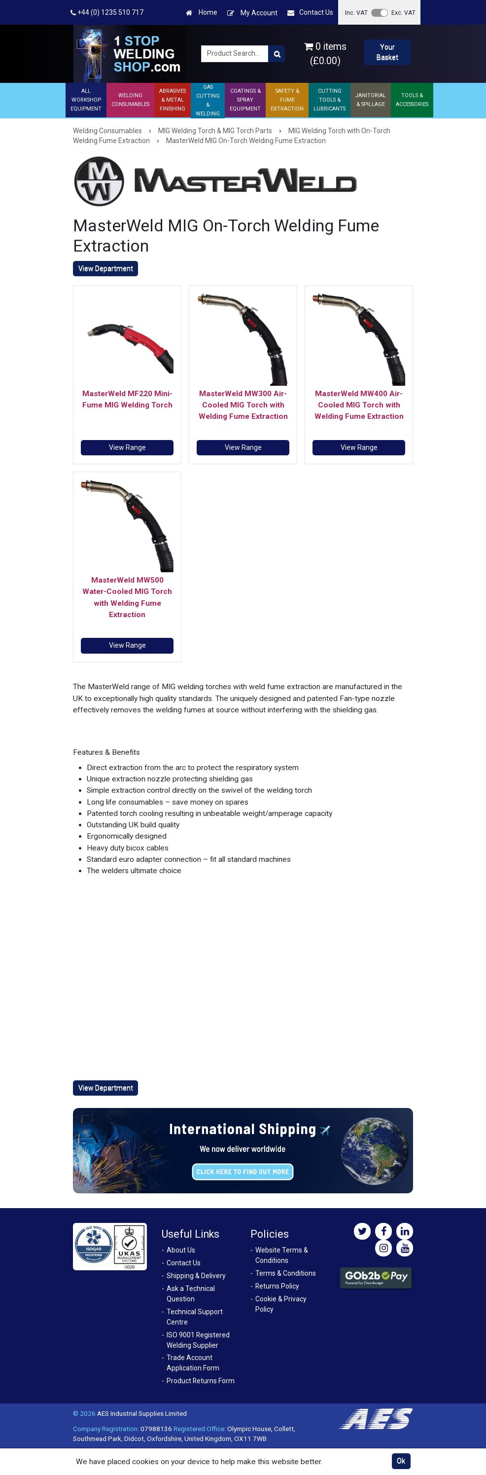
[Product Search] (276, 53)
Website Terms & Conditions (281, 1255)
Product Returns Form (201, 1381)
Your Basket (387, 52)
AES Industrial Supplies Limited (142, 1413)
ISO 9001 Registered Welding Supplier (198, 1340)
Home (201, 12)
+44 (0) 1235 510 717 (106, 12)
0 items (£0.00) (325, 54)
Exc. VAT (403, 12)
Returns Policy (277, 1286)
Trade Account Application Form (193, 1363)
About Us (181, 1250)
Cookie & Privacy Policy (281, 1304)
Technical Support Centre (195, 1317)
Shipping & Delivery (196, 1276)
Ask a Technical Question (191, 1294)
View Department (105, 268)
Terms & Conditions (285, 1273)
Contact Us (310, 12)
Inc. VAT (356, 12)
